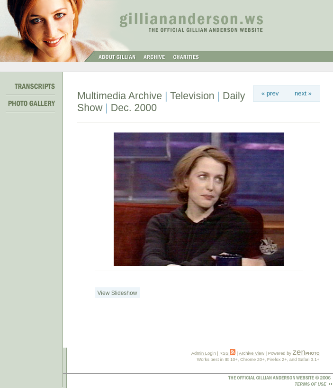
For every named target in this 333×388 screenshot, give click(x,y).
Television (192, 96)
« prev (270, 93)
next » (303, 93)
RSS (227, 353)
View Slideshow (117, 293)
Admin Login (203, 353)
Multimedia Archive (119, 96)
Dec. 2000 (134, 108)
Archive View (251, 353)
